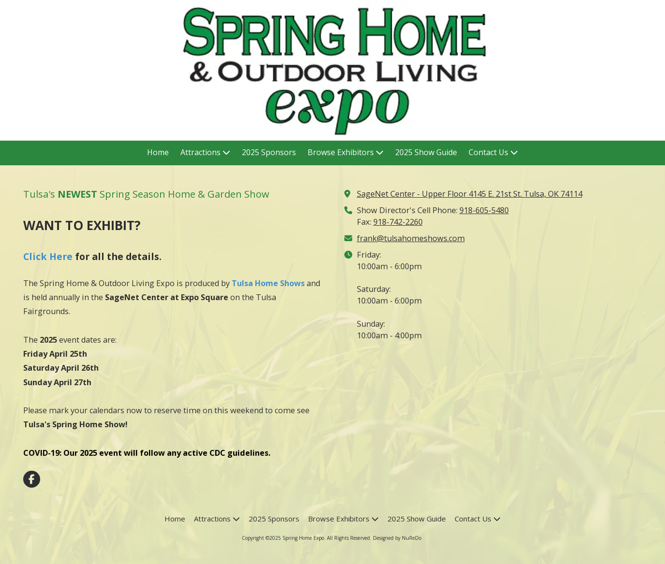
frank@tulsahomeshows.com (411, 238)
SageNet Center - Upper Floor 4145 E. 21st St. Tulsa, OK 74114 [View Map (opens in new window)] (469, 193)
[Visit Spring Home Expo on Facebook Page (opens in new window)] (31, 479)
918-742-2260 (398, 222)
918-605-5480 (484, 210)
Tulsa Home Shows (268, 283)
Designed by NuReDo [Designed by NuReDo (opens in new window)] (397, 538)
